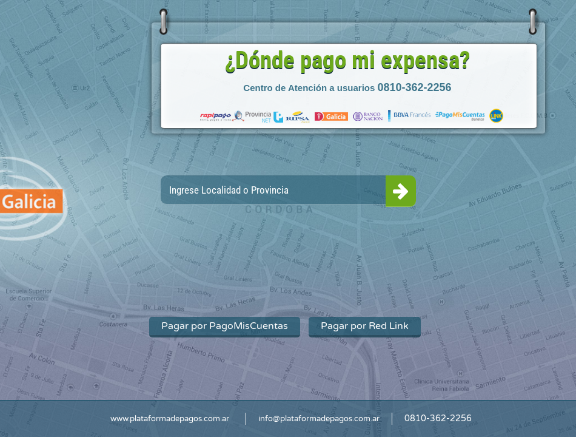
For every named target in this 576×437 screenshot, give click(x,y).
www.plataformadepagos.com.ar (169, 419)
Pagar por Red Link (365, 326)
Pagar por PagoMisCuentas (224, 326)
